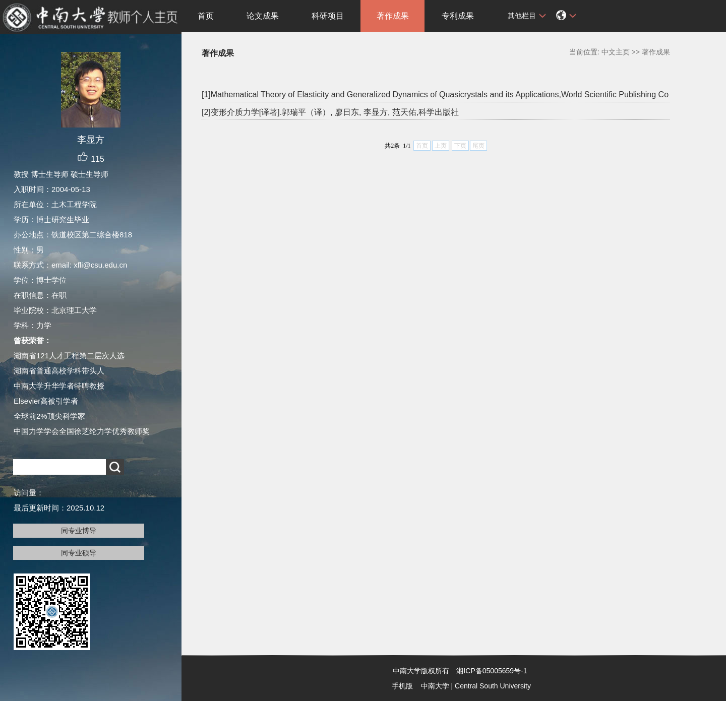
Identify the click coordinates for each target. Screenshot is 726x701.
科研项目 (328, 16)
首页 (206, 16)
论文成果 (263, 16)
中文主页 (615, 52)
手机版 (402, 686)
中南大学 (435, 686)
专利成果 (458, 16)
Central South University (493, 686)
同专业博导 (78, 531)
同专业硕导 (78, 553)
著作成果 (393, 16)
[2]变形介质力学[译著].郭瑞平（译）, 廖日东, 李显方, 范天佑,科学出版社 (330, 112)
